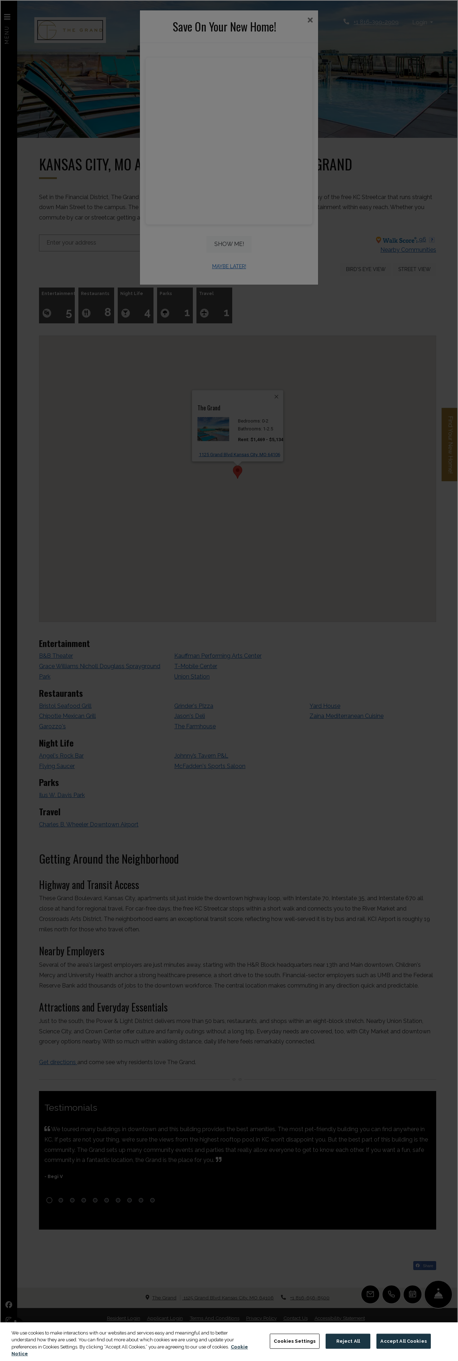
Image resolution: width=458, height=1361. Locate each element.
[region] (229, 1341)
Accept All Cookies (403, 1341)
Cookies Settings (295, 1341)
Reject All (348, 1341)
